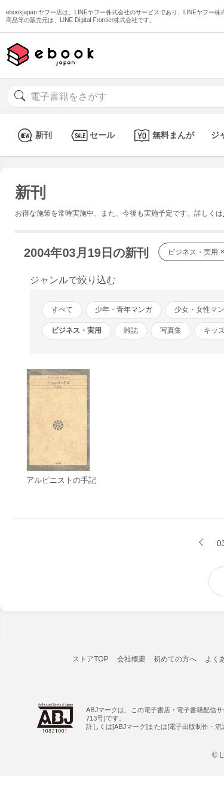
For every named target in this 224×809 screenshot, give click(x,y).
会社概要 (131, 659)
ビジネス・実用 (76, 330)
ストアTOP (90, 659)
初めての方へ (175, 659)
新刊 (33, 135)
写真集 (171, 330)
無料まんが (162, 135)
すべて (62, 309)
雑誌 (131, 330)
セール (92, 135)
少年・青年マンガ (123, 309)
